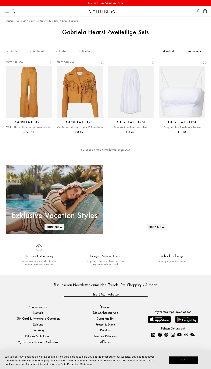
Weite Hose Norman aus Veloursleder (29, 127)
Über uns (105, 307)
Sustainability (105, 318)
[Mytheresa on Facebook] (160, 334)
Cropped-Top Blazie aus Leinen (182, 127)
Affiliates (105, 342)
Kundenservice (38, 307)
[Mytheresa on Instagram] (173, 334)
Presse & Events (105, 324)
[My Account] (198, 11)
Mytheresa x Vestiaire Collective (38, 342)
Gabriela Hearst (37, 21)
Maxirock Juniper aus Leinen (131, 127)
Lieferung (38, 330)
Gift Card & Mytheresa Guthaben (38, 318)
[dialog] (105, 359)
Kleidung (54, 21)
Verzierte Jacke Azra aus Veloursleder (80, 127)
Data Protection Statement (76, 364)
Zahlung (38, 324)
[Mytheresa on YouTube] (179, 334)
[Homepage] (105, 11)
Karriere (105, 330)
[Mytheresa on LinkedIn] (153, 334)
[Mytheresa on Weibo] (186, 334)
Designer (21, 21)
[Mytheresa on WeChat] (192, 334)
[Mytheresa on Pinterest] (166, 334)
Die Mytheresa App (105, 312)
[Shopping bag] (205, 11)
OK (183, 359)
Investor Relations (105, 336)
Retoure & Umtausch (38, 336)
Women (9, 21)
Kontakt (38, 312)
